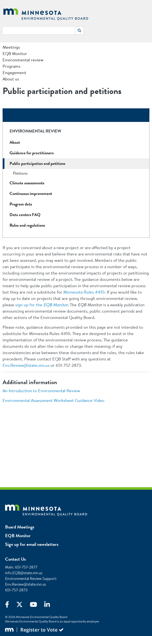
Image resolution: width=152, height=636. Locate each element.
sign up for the (41, 305)
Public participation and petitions (37, 163)
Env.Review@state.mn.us (26, 365)
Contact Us (15, 559)
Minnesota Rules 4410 (84, 292)
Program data (21, 204)
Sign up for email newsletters (31, 544)
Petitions (20, 173)
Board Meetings (19, 527)
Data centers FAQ (25, 215)
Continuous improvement (31, 193)
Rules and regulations (27, 225)
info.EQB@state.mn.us (23, 572)
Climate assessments (27, 183)
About (15, 142)
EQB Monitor (18, 535)
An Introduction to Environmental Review (41, 390)
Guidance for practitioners (32, 153)
